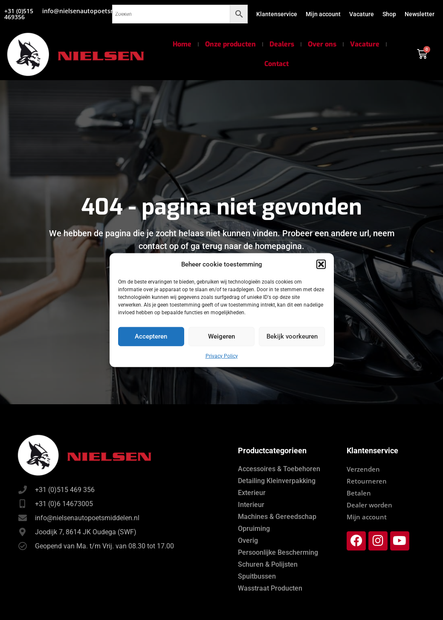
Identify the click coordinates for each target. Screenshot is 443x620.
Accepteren (151, 336)
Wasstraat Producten (270, 588)
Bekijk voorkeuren (292, 336)
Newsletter (419, 14)
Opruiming (254, 528)
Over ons (322, 44)
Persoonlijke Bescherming (278, 552)
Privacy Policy (222, 356)
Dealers (281, 44)
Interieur (251, 505)
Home (182, 44)
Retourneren (367, 481)
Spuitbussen (257, 576)
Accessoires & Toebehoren (279, 469)
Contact (276, 63)
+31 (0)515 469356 (18, 14)
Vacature (361, 14)
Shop (389, 14)
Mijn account (323, 14)
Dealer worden (369, 505)
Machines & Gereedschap (277, 517)
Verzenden (363, 469)
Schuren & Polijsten (268, 564)
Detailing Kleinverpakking (277, 481)
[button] (321, 264)
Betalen (359, 493)
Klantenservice (276, 14)
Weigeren (221, 336)
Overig (248, 540)
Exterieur (252, 493)
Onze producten (230, 44)
